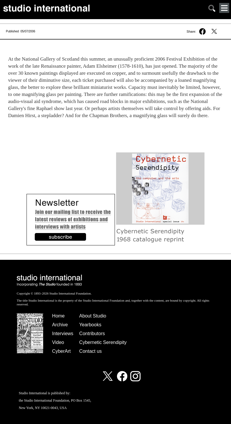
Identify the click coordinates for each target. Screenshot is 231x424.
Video (58, 342)
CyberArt (61, 351)
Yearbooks (90, 324)
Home (58, 315)
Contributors (92, 333)
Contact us (90, 351)
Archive (60, 324)
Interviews (62, 333)
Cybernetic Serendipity (103, 342)
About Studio (92, 315)
